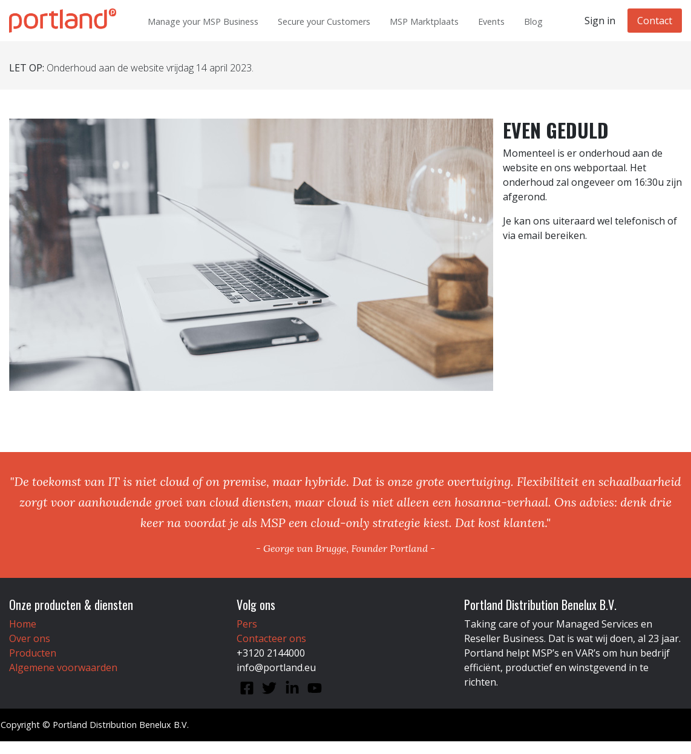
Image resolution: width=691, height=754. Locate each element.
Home (22, 624)
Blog (533, 21)
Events (491, 21)
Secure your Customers (324, 21)
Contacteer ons (271, 638)
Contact (654, 20)
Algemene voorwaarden (63, 667)
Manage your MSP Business (203, 21)
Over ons (29, 638)
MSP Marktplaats (424, 21)
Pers (247, 624)
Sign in (600, 20)
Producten (32, 653)
